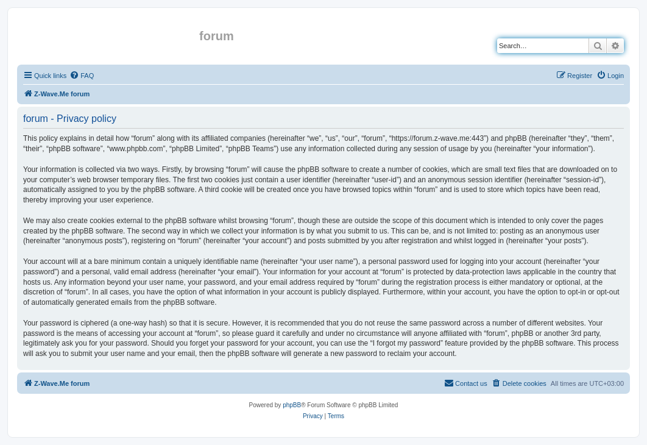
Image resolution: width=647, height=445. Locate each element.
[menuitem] (81, 75)
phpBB (292, 405)
